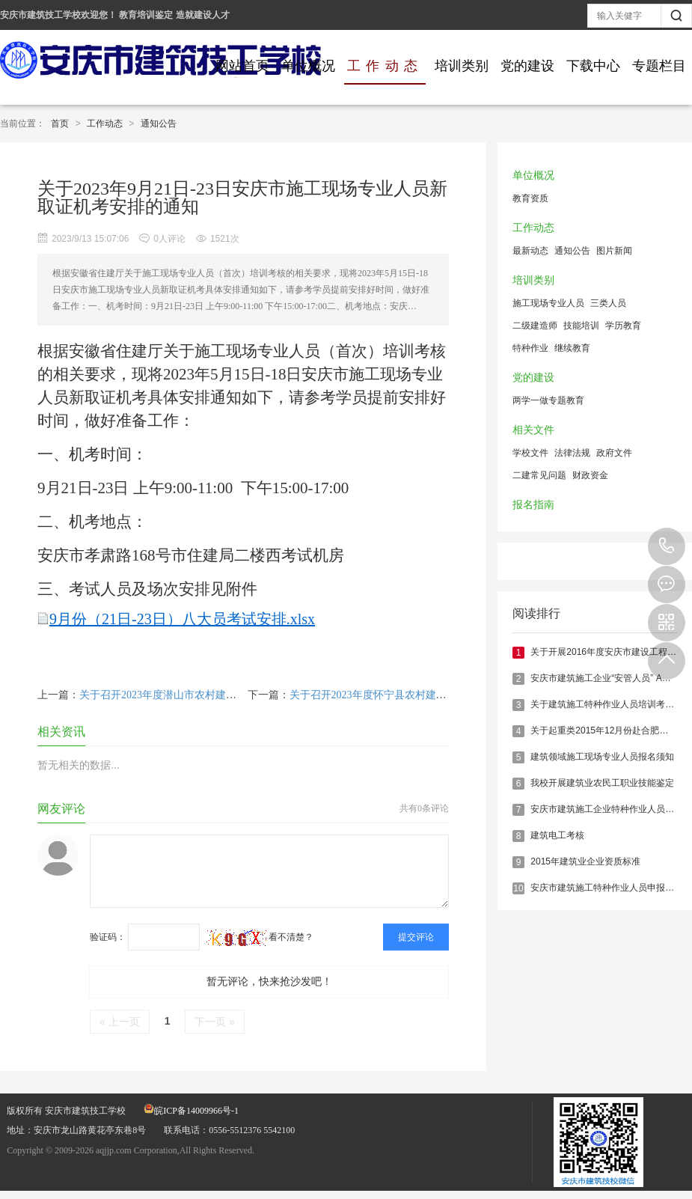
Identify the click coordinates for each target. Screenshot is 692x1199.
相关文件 (533, 430)
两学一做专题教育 (548, 400)
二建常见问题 (539, 475)
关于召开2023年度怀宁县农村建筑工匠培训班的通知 (410, 695)
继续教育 (572, 348)
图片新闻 (614, 250)
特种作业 (530, 348)
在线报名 (666, 584)
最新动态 (530, 250)
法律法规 (572, 453)
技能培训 (581, 325)
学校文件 (530, 453)
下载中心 (593, 65)
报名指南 (533, 504)
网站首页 (242, 65)
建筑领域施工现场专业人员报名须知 (602, 756)
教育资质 (530, 198)
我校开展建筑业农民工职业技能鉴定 (602, 783)
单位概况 (308, 65)
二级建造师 (534, 325)
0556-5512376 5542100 (666, 546)
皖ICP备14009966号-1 (191, 1110)
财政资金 (590, 475)
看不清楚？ (259, 937)
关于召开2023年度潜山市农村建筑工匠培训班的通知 (199, 695)
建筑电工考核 (557, 835)
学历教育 (623, 325)
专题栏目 (659, 65)
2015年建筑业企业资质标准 (585, 861)
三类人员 (608, 303)
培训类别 (462, 65)
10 (518, 888)
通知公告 (159, 123)
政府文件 (614, 453)
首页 (60, 123)
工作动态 (385, 65)
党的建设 (527, 65)
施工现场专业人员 (548, 303)
